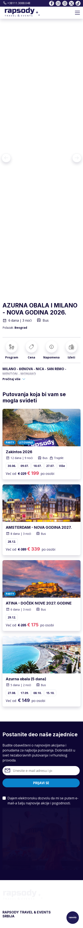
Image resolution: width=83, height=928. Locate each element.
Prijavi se (41, 783)
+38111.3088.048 (16, 3)
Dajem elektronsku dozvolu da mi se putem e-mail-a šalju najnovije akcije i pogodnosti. (42, 800)
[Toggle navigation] (77, 13)
